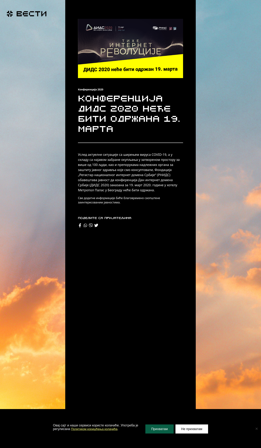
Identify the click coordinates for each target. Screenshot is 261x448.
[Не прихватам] (256, 428)
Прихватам (159, 429)
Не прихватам (191, 429)
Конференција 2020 (90, 89)
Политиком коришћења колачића (96, 429)
